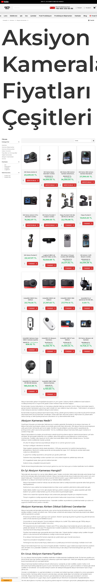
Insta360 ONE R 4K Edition (49, 298)
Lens (9, 16)
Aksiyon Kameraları (22, 20)
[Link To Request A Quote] (79, 9)
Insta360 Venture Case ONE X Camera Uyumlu (30, 339)
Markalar (75, 16)
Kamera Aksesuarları (8, 149)
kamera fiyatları (37, 557)
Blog (82, 16)
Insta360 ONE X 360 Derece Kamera (49, 382)
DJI (5, 164)
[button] (91, 20)
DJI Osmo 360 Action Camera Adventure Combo (67, 173)
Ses (28, 16)
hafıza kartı (56, 482)
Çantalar (35, 16)
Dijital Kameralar (7, 154)
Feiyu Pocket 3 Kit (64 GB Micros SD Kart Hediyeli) (67, 216)
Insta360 (6, 168)
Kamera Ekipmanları (8, 147)
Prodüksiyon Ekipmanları (62, 16)
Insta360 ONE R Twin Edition (67, 339)
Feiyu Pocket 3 (86, 215)
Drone (4, 158)
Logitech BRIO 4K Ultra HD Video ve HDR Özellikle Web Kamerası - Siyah (49, 257)
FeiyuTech (7, 166)
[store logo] (10, 9)
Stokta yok (7, 177)
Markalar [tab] (5, 161)
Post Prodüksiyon (45, 16)
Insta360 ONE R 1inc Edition (30, 298)
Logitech (7, 169)
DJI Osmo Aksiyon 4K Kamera (86, 339)
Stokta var (7, 175)
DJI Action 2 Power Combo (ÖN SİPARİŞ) (67, 255)
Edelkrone (16, 16)
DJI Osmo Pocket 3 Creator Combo (49, 215)
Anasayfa (5, 20)
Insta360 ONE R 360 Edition (67, 298)
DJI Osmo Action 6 (30, 172)
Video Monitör (6, 151)
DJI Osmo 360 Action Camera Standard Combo (86, 173)
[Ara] (59, 9)
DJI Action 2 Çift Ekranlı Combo (85, 255)
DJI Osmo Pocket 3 (30, 255)
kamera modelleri (37, 410)
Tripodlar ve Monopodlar (9, 153)
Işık (24, 16)
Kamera (12, 20)
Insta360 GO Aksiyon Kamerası (49, 339)
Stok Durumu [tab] (6, 172)
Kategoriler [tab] (5, 142)
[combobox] (41, 9)
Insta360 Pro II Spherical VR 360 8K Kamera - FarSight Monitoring (86, 300)
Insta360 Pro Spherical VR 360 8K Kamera (30, 382)
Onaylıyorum (6, 580)
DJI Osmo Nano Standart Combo (49, 172)
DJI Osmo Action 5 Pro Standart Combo (30, 215)
